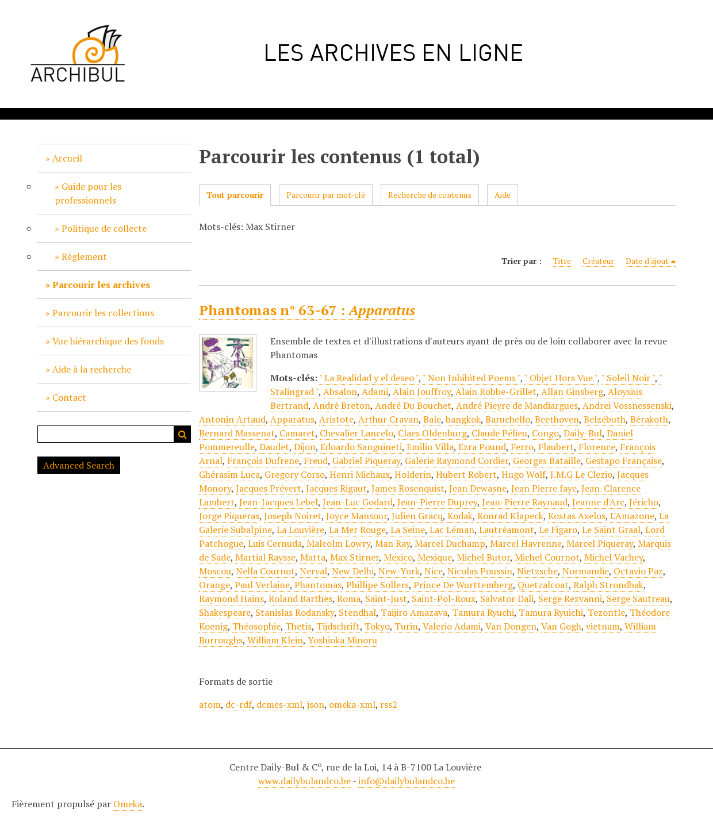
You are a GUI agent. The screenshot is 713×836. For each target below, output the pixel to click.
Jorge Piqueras (229, 515)
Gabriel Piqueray (366, 460)
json (315, 704)
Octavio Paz (638, 571)
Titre (562, 260)
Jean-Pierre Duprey (437, 502)
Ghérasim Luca (229, 474)
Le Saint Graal (611, 529)
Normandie (585, 571)
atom (210, 704)
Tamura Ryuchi (483, 612)
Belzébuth (605, 419)
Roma (349, 598)
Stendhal (357, 612)
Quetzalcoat (543, 584)
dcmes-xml (279, 704)
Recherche (182, 434)
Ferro (522, 446)
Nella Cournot (265, 571)
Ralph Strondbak (608, 584)
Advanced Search (78, 465)
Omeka (127, 803)
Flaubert (556, 446)
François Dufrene (263, 460)
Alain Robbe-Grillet (495, 391)
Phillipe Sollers (377, 584)
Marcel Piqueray (599, 543)
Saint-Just (386, 598)
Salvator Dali (507, 598)
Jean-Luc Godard (358, 502)
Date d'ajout (647, 260)
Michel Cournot (547, 557)
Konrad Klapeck (510, 515)
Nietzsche (537, 571)
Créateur (598, 260)
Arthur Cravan (388, 419)
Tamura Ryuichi (551, 612)
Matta (312, 557)
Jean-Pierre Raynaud (525, 502)
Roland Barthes (300, 598)
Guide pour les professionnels (88, 193)
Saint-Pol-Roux (444, 598)
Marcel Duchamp (450, 543)
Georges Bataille (547, 460)
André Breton (341, 405)
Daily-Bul (583, 433)
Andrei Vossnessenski (627, 405)
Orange (214, 584)
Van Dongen (510, 626)
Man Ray (392, 543)
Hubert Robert (466, 474)
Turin (406, 626)
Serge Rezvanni (570, 598)
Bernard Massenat (237, 433)
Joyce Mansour (356, 515)
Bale (432, 419)
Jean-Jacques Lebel (278, 502)
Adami (375, 391)
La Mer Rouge (357, 529)
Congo (545, 433)
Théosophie (256, 626)
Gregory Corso (294, 474)
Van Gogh (561, 626)
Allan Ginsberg (572, 391)
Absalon (340, 391)
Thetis (298, 626)
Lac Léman (452, 529)
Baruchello (507, 419)
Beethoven (557, 419)
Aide (502, 194)
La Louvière (300, 529)
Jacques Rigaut (336, 488)
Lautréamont (506, 529)
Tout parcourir (234, 194)
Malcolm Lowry (338, 543)
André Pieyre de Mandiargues (517, 405)
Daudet (274, 446)
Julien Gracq (417, 515)
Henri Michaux (359, 474)
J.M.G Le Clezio (581, 474)
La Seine (407, 529)
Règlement (84, 256)
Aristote (336, 419)
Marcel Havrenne (526, 543)
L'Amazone (632, 515)
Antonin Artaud (232, 419)
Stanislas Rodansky (294, 612)
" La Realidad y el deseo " (369, 377)
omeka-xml (352, 704)
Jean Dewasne (478, 488)
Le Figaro (558, 529)
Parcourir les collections (103, 312)
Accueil (67, 158)
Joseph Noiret (292, 515)
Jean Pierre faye (544, 488)
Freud (316, 460)
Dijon (305, 446)
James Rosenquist (407, 488)
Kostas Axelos (576, 515)
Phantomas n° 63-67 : (307, 310)
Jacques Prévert (268, 488)
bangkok (463, 419)
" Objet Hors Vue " (560, 377)
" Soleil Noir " (628, 377)
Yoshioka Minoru (342, 640)
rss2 (388, 704)
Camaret (297, 433)
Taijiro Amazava (414, 612)
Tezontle (606, 612)
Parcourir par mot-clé (325, 194)
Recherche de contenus (429, 194)
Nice (433, 571)
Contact (69, 397)
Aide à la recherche (91, 369)
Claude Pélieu (499, 433)
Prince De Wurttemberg (463, 584)
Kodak (460, 515)
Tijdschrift (338, 626)
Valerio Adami (452, 626)
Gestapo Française (623, 460)
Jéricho (643, 502)
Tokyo (377, 626)
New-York (399, 571)
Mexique (434, 557)
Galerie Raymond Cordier (456, 460)
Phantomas (318, 584)
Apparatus (292, 419)
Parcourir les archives (101, 284)
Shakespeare (225, 612)
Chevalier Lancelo (356, 433)
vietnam (603, 626)
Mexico (398, 557)
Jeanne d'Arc (598, 502)
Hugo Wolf (523, 474)
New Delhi (353, 571)
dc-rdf (238, 704)
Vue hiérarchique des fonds (108, 341)
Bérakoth (649, 419)
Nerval (313, 571)
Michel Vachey (613, 557)
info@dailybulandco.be (406, 780)
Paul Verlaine (262, 584)
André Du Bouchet (413, 405)
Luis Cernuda (275, 543)
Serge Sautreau (638, 598)
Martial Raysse (265, 557)
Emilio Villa (430, 446)
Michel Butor (483, 557)
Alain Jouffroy (422, 391)
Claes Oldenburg (432, 433)
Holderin (412, 474)
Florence (596, 446)
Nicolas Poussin (479, 571)
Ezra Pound (482, 446)
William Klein (275, 640)
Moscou (215, 571)
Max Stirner (354, 557)
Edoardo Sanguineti (361, 446)
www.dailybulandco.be (304, 780)
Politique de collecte (104, 228)
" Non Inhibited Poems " (471, 377)
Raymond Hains (231, 598)
